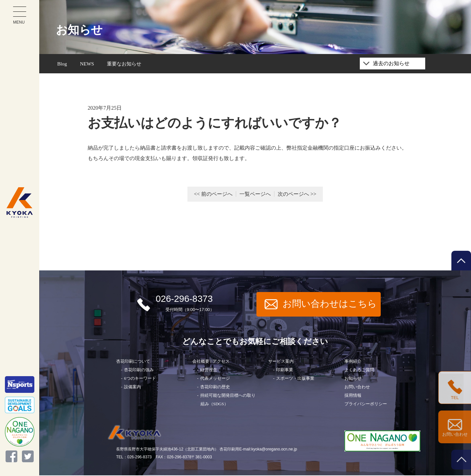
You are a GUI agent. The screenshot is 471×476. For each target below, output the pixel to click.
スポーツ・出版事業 (295, 379)
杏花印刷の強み (139, 370)
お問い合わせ (357, 387)
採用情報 (352, 396)
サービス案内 (281, 362)
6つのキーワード (140, 379)
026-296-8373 (175, 305)
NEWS (87, 64)
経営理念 (208, 370)
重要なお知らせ (126, 64)
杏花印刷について (133, 362)
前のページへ (217, 195)
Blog (62, 64)
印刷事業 (284, 370)
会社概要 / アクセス (211, 362)
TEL (455, 390)
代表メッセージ (215, 379)
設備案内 (132, 387)
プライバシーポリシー (365, 404)
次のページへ (293, 195)
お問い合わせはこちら (321, 305)
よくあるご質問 (359, 370)
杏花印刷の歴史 (215, 387)
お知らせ (352, 379)
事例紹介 (352, 362)
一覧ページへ (255, 195)
